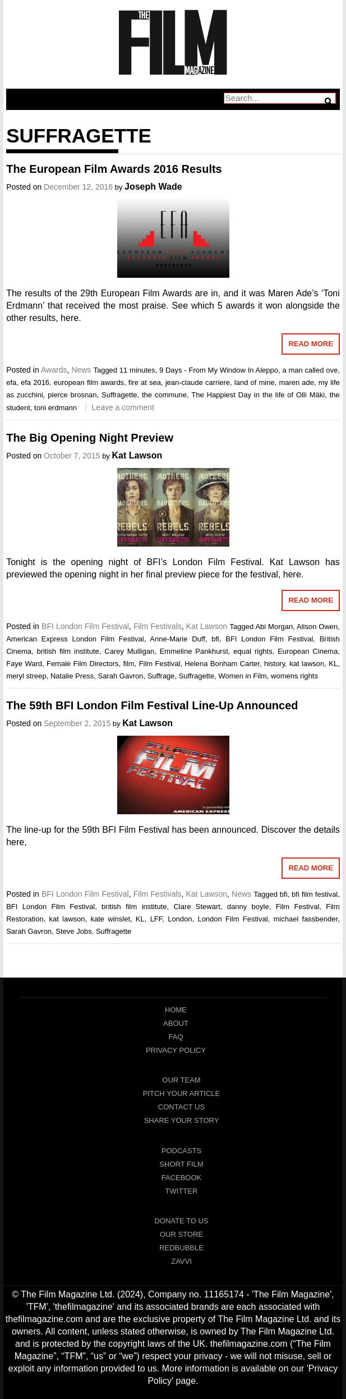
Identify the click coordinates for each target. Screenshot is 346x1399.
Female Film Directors (83, 663)
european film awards (89, 382)
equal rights (252, 651)
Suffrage (161, 676)
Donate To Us (181, 1221)
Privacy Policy (176, 1050)
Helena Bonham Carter (222, 663)
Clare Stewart (196, 906)
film (128, 663)
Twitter (181, 1191)
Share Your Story (181, 1120)
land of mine (254, 382)
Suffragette (119, 395)
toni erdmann (55, 407)
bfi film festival (315, 894)
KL (333, 663)
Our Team (181, 1080)
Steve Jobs (73, 931)
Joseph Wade (153, 186)
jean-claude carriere (197, 382)
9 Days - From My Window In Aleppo (218, 370)
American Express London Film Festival (75, 639)
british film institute (67, 651)
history (274, 663)
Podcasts (182, 1150)
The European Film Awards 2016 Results (114, 169)
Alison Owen (317, 626)
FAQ (175, 1037)
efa (11, 382)
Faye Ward (24, 663)
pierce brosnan (72, 395)
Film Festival (160, 663)
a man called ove (310, 370)
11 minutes (137, 370)
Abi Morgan (274, 626)
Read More (310, 344)
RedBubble (181, 1248)
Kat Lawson (137, 455)
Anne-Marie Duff (177, 639)
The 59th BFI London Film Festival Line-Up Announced (152, 705)
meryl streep (26, 676)
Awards (54, 369)
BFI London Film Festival (85, 626)
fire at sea (144, 382)
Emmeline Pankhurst (194, 651)
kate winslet (110, 919)
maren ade (296, 382)
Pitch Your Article (181, 1093)
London (180, 919)
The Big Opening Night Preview (89, 438)
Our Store (181, 1234)
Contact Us (181, 1107)
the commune (164, 395)
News (81, 369)
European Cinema (308, 651)
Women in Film (242, 676)
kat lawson (306, 663)
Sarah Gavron (120, 676)
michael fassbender (305, 919)
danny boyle (248, 906)
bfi (215, 639)
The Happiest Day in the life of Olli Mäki (258, 395)
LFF (156, 919)
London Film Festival (232, 919)
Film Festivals (157, 626)
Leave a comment (123, 407)
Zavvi (181, 1261)
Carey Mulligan (129, 651)
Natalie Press (72, 676)
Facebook (182, 1177)
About (175, 1023)
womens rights (294, 676)
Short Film (181, 1164)
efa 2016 (35, 382)
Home (176, 1010)
